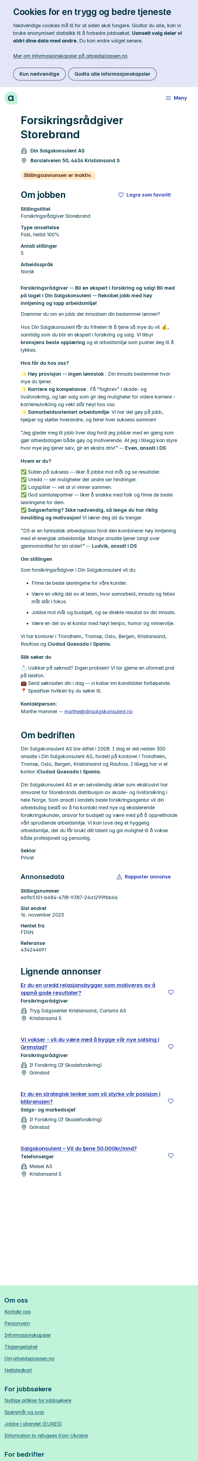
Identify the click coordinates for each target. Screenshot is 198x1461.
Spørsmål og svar (24, 1412)
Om (29, 1358)
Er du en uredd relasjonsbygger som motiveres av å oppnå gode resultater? (88, 989)
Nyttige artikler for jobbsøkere (37, 1400)
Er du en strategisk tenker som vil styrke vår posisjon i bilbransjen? (90, 1098)
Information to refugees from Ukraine (46, 1435)
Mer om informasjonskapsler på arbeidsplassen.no (70, 56)
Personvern (17, 1323)
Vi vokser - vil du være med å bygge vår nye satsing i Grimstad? (90, 1043)
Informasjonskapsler (27, 1335)
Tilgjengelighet (21, 1347)
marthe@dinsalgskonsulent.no (98, 711)
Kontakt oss (17, 1312)
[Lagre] (170, 992)
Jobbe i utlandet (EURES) (33, 1424)
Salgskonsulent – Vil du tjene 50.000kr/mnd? (79, 1148)
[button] (144, 876)
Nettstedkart (18, 1370)
